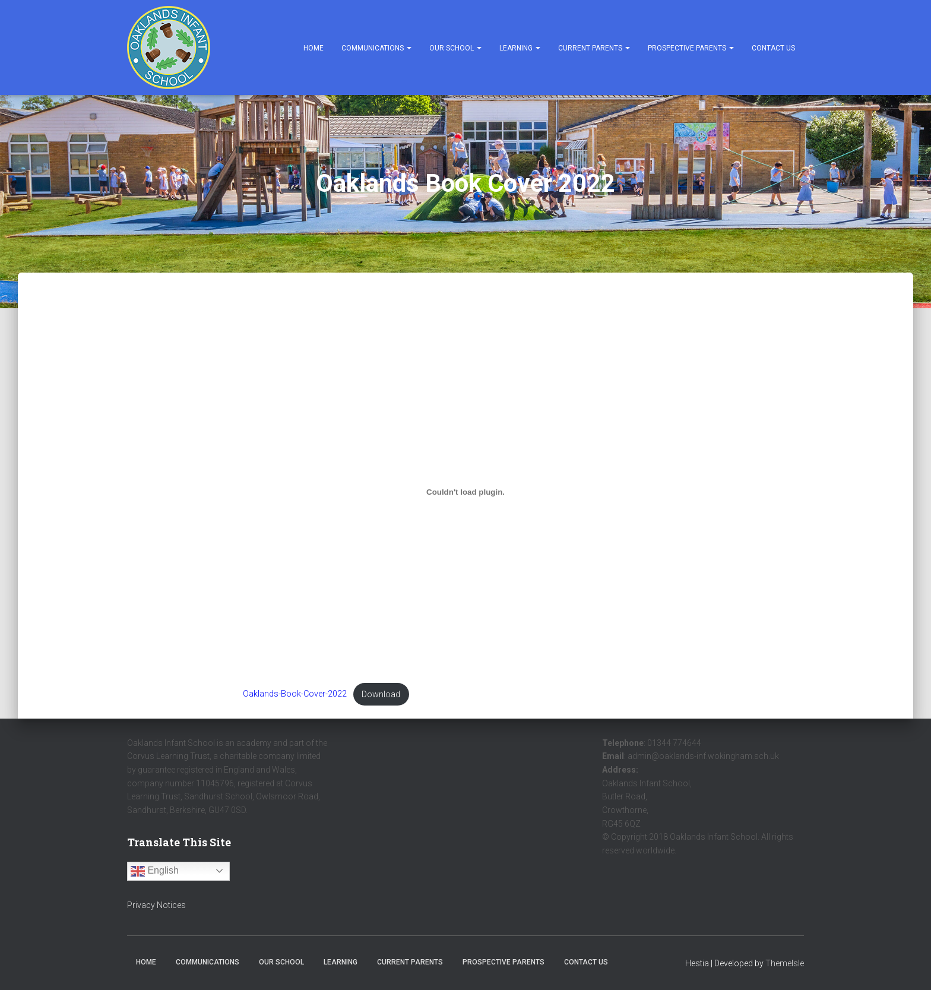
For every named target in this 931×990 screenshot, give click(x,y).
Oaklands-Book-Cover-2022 (295, 694)
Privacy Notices (156, 905)
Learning (519, 48)
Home (313, 48)
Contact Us (773, 48)
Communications (376, 48)
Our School (455, 48)
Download (381, 694)
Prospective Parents (691, 48)
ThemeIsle (784, 963)
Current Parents (594, 48)
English (155, 871)
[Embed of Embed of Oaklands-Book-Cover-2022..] (465, 492)
